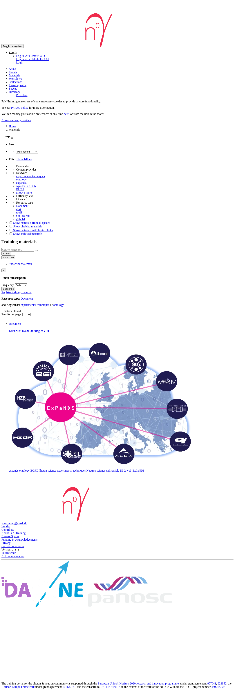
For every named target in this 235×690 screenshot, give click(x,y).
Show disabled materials (25, 226)
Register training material (16, 292)
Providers (21, 95)
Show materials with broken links (31, 230)
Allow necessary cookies (16, 120)
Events (13, 72)
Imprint (5, 526)
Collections (15, 82)
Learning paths (17, 85)
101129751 (68, 686)
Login (19, 62)
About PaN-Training (13, 533)
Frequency (7, 285)
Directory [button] (14, 91)
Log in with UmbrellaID (30, 55)
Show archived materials (25, 233)
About (12, 68)
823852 (222, 683)
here (66, 113)
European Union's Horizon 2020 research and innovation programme (138, 683)
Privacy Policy (19, 107)
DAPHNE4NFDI (110, 686)
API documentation (12, 556)
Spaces (13, 88)
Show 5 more (24, 192)
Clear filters (24, 159)
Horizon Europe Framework (18, 686)
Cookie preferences (12, 546)
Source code (8, 552)
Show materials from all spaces (29, 222)
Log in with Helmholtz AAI (32, 59)
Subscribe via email (20, 263)
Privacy (5, 542)
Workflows (15, 78)
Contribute (7, 529)
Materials (14, 75)
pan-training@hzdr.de (14, 523)
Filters (6, 253)
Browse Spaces (10, 536)
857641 (211, 683)
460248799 (218, 686)
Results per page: (11, 314)
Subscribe (8, 257)
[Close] (3, 270)
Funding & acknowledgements (19, 539)
